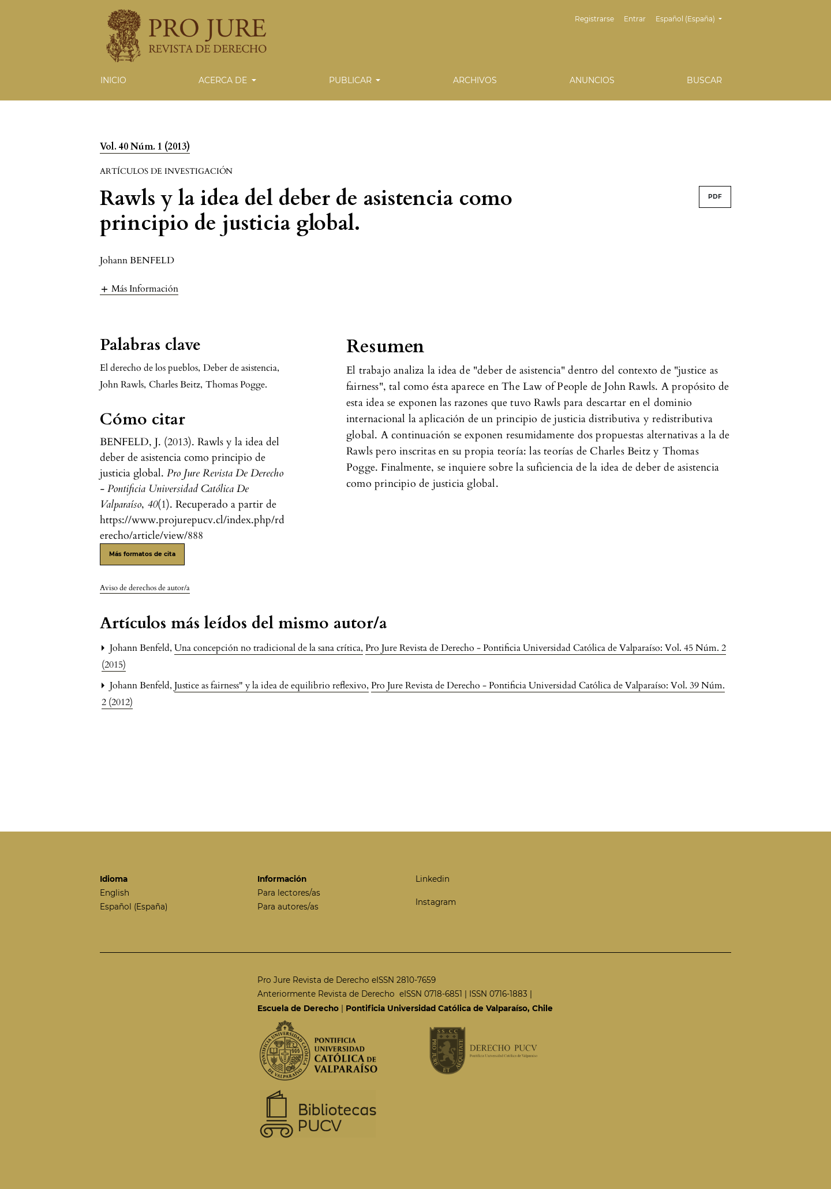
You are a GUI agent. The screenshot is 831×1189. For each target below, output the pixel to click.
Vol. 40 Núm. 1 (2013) (145, 146)
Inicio (113, 80)
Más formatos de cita (142, 554)
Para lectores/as (288, 892)
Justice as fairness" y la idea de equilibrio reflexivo (271, 685)
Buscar (704, 80)
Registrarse (594, 18)
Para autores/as (288, 906)
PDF (715, 196)
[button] (139, 288)
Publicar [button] (351, 80)
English (114, 892)
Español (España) (693, 17)
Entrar (635, 18)
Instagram (435, 902)
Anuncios (592, 80)
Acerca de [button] (224, 80)
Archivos (475, 80)
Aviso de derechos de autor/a (145, 588)
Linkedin (432, 879)
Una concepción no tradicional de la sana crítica (268, 648)
